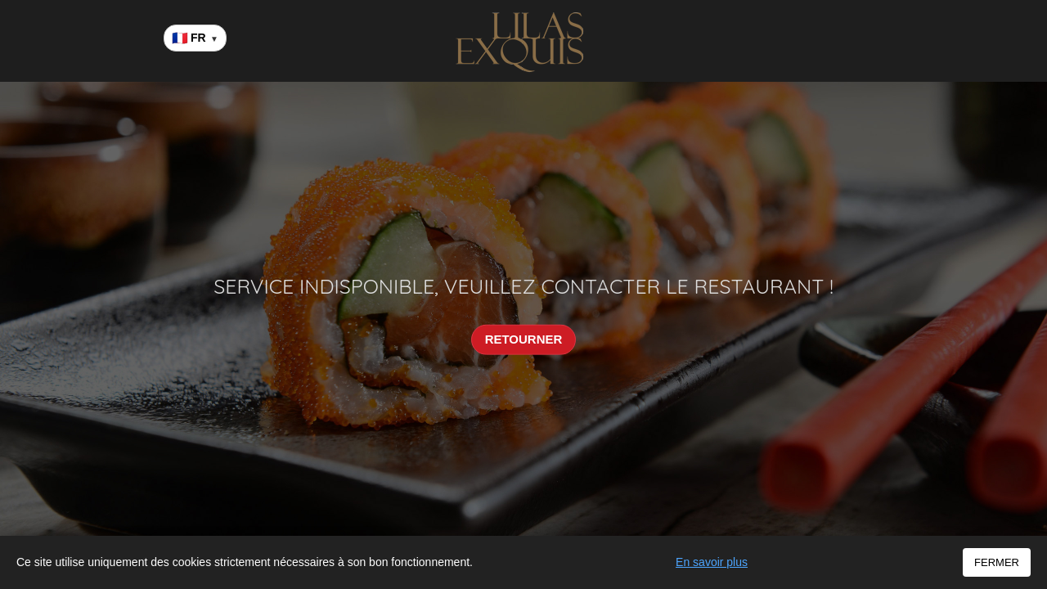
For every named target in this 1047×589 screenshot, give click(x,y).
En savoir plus (712, 562)
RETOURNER (524, 339)
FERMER (996, 562)
